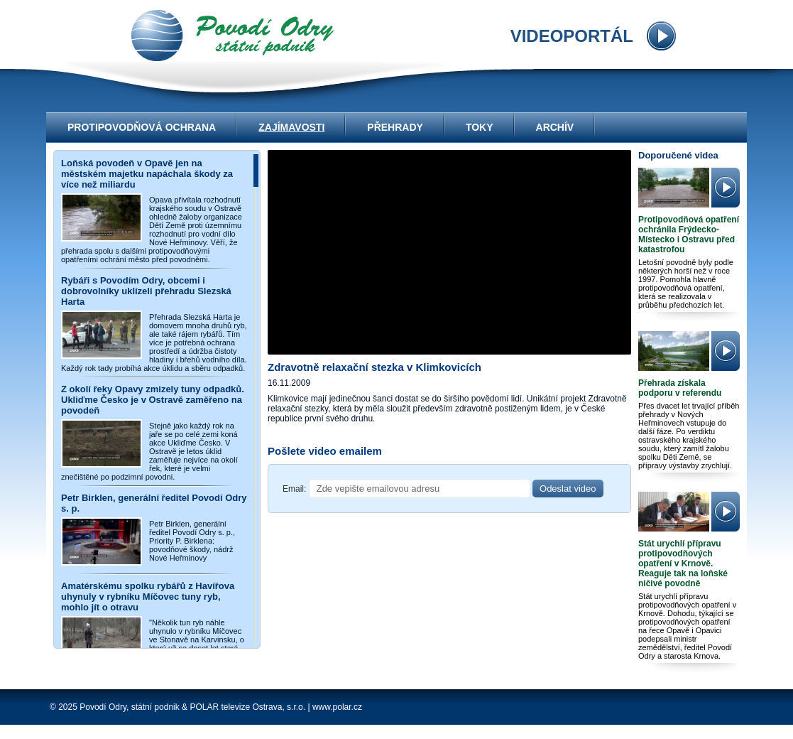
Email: (294, 489)
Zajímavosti (291, 127)
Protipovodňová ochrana (141, 127)
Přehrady (395, 127)
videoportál (232, 35)
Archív (555, 127)
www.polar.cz (337, 707)
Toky (479, 127)
